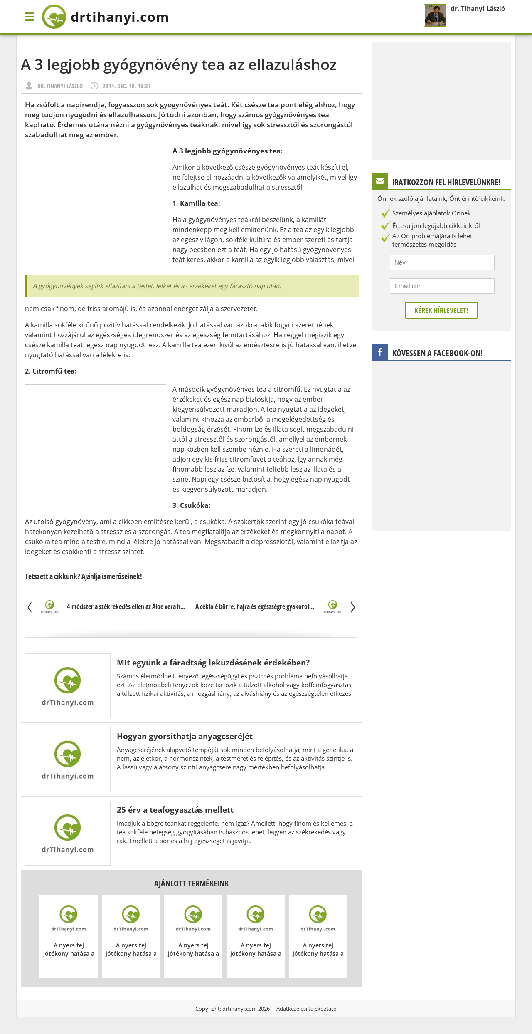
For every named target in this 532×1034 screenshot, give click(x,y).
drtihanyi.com (239, 1008)
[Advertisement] (95, 205)
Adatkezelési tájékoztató (306, 1008)
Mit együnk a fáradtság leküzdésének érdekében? (213, 662)
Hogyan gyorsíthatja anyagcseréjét (185, 736)
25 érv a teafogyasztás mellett (175, 809)
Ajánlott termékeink (191, 883)
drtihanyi (105, 16)
